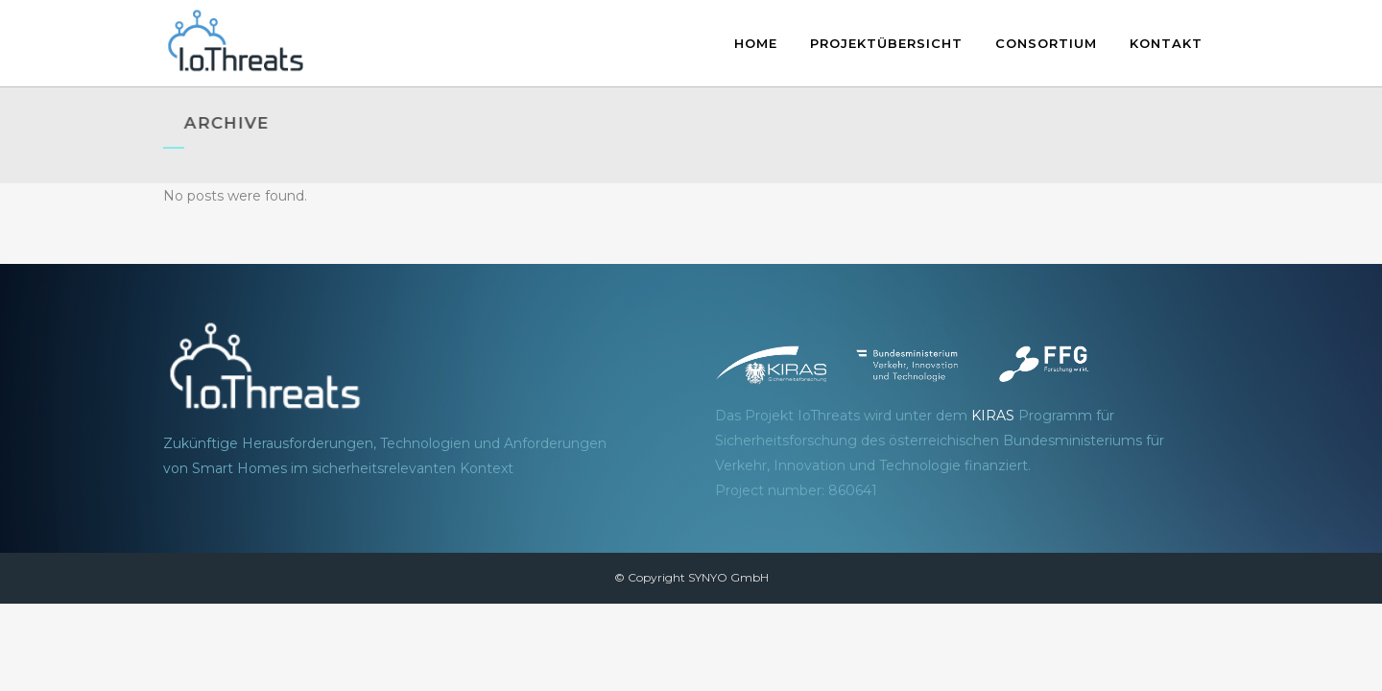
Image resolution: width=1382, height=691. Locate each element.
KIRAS (992, 415)
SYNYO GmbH (728, 577)
